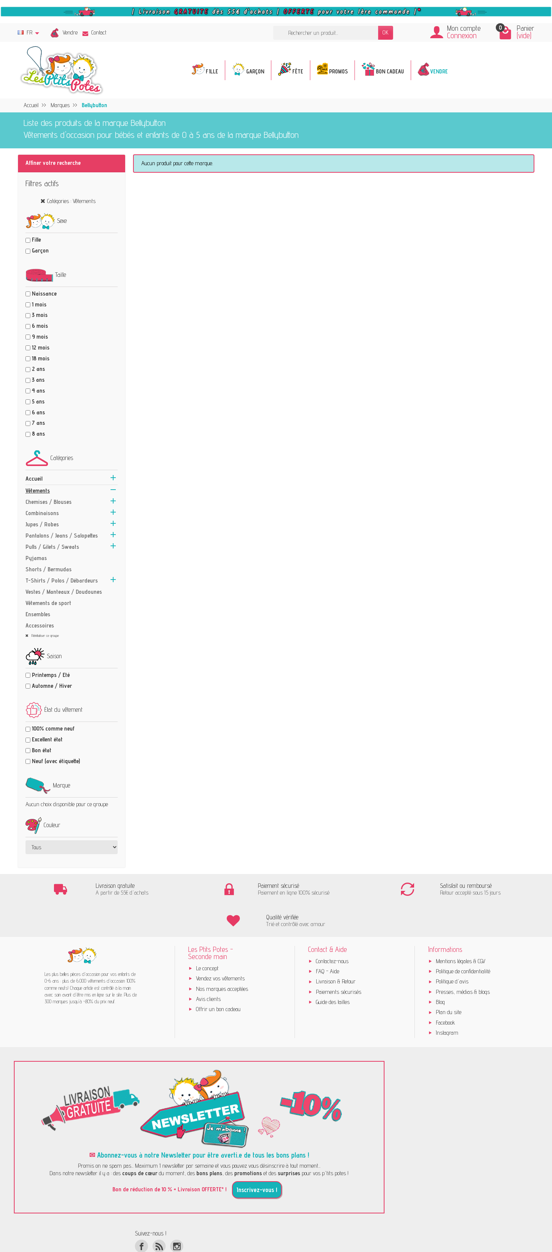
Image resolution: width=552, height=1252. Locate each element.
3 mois (40, 314)
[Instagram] (176, 1215)
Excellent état (47, 739)
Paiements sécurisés (338, 960)
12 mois (40, 347)
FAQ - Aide (327, 940)
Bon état (41, 750)
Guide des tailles (333, 971)
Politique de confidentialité (463, 940)
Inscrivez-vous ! (256, 1159)
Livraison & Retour (336, 950)
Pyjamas (36, 558)
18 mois (40, 358)
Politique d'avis (452, 950)
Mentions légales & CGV (460, 930)
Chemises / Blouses (48, 501)
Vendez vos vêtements (220, 947)
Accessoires (39, 625)
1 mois (39, 304)
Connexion (462, 35)
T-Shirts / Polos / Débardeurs (61, 580)
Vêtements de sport (48, 603)
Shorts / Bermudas (48, 569)
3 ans (38, 379)
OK (386, 32)
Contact (94, 32)
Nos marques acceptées (222, 957)
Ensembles (37, 614)
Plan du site (448, 981)
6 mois (40, 325)
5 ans (38, 401)
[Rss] (159, 1215)
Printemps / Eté (51, 674)
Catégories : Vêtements (71, 201)
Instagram (447, 1001)
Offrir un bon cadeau (218, 978)
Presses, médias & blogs (463, 960)
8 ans (38, 433)
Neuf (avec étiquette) (56, 761)
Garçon (40, 250)
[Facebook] (141, 1215)
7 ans (38, 422)
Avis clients (208, 967)
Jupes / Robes (42, 524)
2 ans (38, 368)
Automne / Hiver (52, 685)
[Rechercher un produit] (325, 33)
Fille (36, 239)
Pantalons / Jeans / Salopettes (61, 535)
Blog (440, 971)
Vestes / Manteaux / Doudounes (63, 591)
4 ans (38, 390)
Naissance (44, 293)
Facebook (445, 991)
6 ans (38, 412)
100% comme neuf (53, 728)
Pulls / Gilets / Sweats (52, 546)
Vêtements (37, 490)
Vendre (70, 32)
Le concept (207, 937)
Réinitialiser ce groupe (44, 635)
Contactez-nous (332, 930)
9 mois (40, 336)
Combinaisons (42, 513)
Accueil (33, 478)
